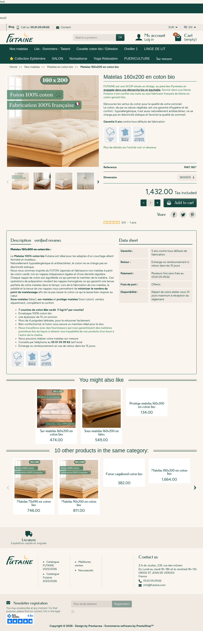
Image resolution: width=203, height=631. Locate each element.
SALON (57, 58)
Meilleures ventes (83, 563)
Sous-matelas (19, 299)
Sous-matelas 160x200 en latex (101, 432)
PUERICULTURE (137, 58)
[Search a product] (94, 37)
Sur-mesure (164, 59)
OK (120, 37)
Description (21, 240)
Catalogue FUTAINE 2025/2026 (51, 565)
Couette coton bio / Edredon (97, 49)
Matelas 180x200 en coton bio (169, 472)
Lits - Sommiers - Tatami (52, 49)
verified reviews (47, 240)
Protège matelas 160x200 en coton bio (146, 405)
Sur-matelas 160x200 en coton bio (56, 432)
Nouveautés (85, 570)
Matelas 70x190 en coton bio (34, 503)
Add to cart (179, 203)
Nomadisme (78, 58)
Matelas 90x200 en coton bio (78, 503)
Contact (63, 27)
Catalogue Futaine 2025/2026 (51, 577)
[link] (173, 214)
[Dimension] (187, 177)
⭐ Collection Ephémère (27, 58)
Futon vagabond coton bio (124, 474)
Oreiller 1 (131, 49)
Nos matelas (19, 49)
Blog (11, 27)
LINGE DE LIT (154, 49)
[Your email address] (91, 604)
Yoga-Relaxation (106, 58)
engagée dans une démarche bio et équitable (132, 90)
